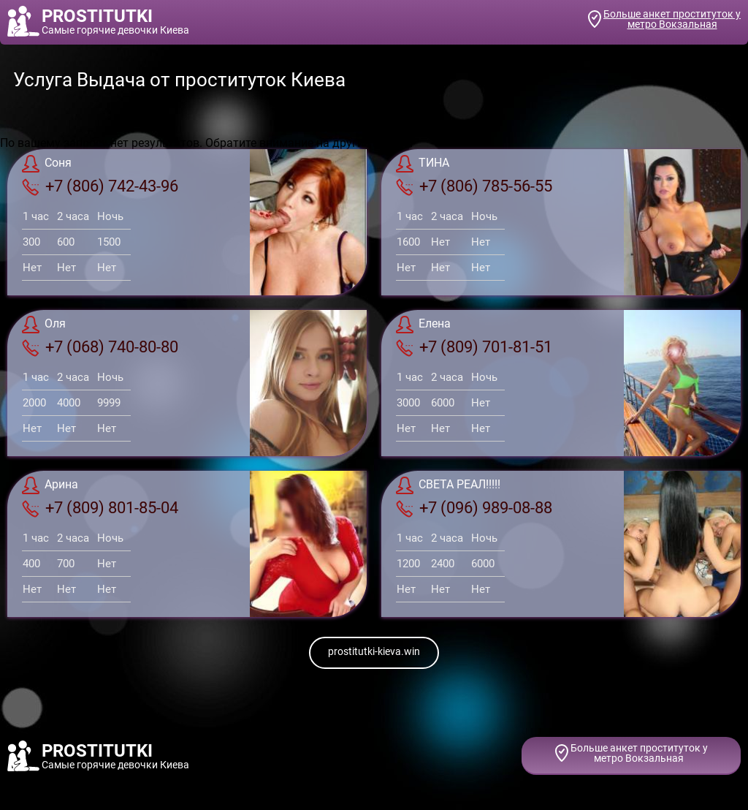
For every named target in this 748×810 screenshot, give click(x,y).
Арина (50, 485)
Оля (44, 324)
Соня (47, 164)
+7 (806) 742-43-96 (100, 186)
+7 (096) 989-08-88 (474, 508)
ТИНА (422, 164)
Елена (423, 324)
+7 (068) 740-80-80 (100, 347)
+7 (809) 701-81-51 (474, 347)
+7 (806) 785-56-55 (474, 186)
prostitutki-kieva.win (374, 651)
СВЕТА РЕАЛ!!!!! (448, 485)
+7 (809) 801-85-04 (100, 508)
